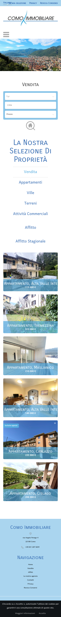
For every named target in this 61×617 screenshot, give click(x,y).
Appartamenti (30, 182)
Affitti (30, 572)
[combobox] (30, 105)
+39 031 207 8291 (32, 547)
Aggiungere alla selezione (55, 255)
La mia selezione (17, 3)
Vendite (30, 568)
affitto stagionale (30, 241)
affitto (30, 228)
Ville (30, 193)
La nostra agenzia (31, 576)
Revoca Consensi (49, 3)
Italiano (7, 2)
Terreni (30, 203)
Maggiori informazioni (25, 613)
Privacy (33, 3)
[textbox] (31, 105)
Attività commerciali (30, 214)
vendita (30, 172)
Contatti (30, 580)
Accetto (42, 613)
